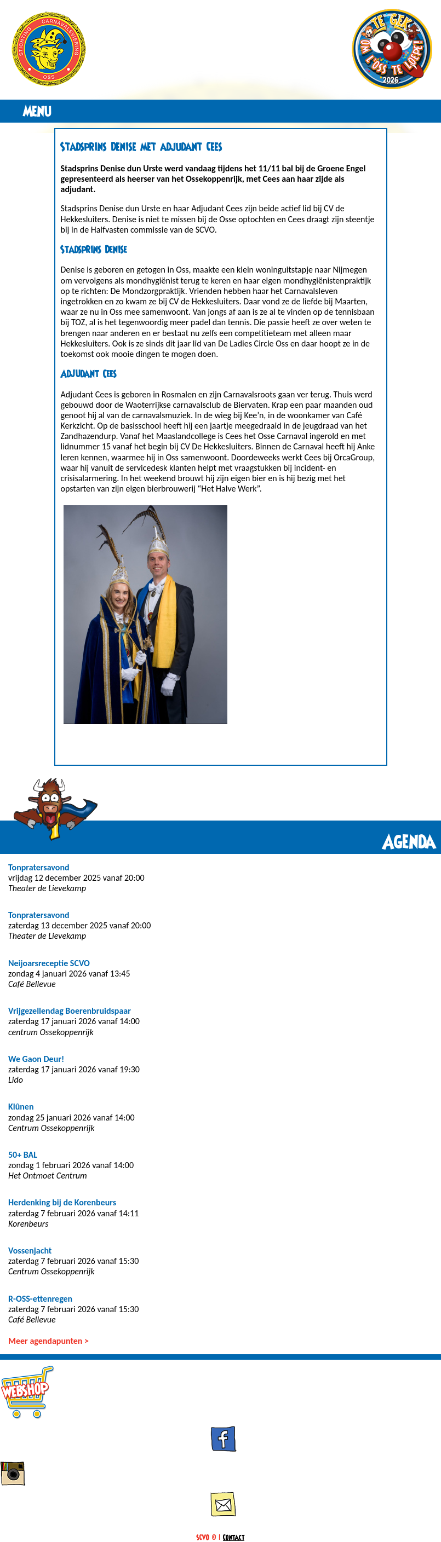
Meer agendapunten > (48, 1341)
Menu (37, 111)
